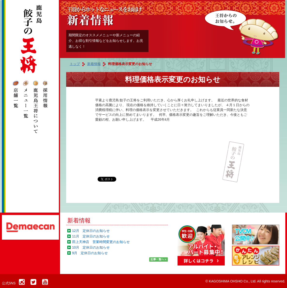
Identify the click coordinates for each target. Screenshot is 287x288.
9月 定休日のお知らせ (90, 253)
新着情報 (79, 220)
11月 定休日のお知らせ (91, 236)
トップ (75, 64)
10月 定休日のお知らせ (91, 247)
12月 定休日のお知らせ (91, 231)
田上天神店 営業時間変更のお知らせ (101, 242)
